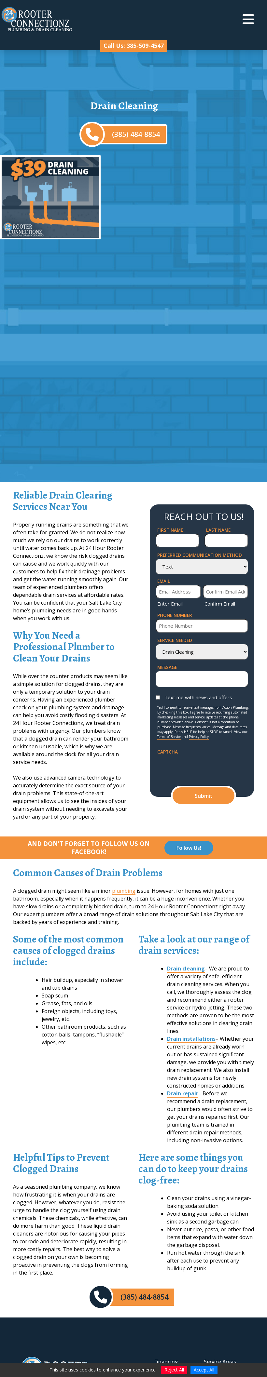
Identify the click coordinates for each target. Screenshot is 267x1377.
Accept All (204, 1370)
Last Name (218, 530)
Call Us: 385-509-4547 (134, 45)
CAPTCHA (167, 752)
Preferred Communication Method (199, 555)
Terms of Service (169, 736)
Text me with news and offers (198, 697)
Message (167, 667)
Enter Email (170, 603)
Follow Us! (188, 847)
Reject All (174, 1370)
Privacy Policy (199, 736)
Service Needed (174, 640)
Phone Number (174, 615)
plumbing (123, 890)
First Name (170, 530)
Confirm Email (219, 603)
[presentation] (206, 768)
